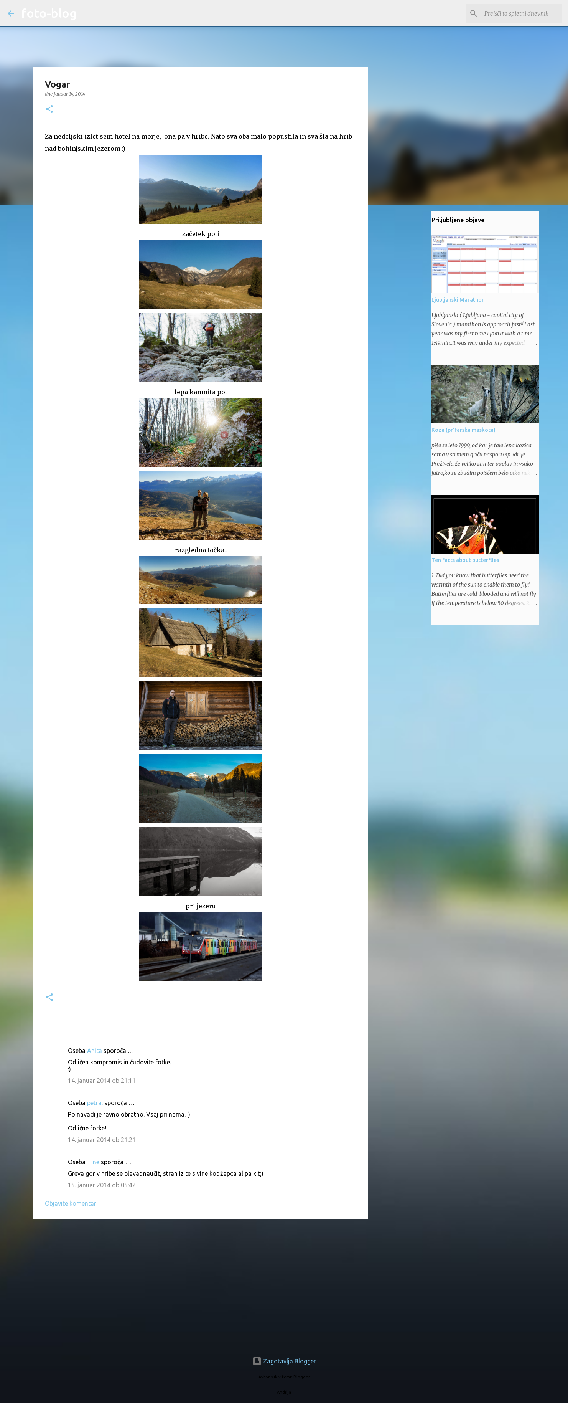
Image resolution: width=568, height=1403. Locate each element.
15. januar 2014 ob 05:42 (102, 1185)
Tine (93, 1161)
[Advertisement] (200, 1284)
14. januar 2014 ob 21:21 (102, 1139)
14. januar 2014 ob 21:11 (102, 1080)
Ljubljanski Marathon (458, 300)
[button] (49, 109)
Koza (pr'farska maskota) (463, 430)
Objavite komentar (70, 1203)
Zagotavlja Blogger (284, 1361)
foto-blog (49, 13)
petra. (95, 1102)
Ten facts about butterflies (465, 560)
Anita (94, 1050)
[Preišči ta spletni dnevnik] (521, 13)
